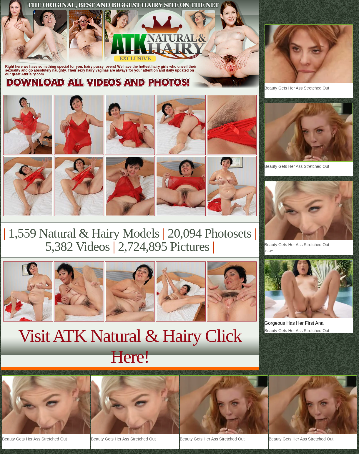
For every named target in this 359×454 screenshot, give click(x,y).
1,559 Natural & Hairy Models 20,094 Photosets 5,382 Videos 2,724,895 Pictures (130, 240)
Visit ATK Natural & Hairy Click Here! (130, 346)
